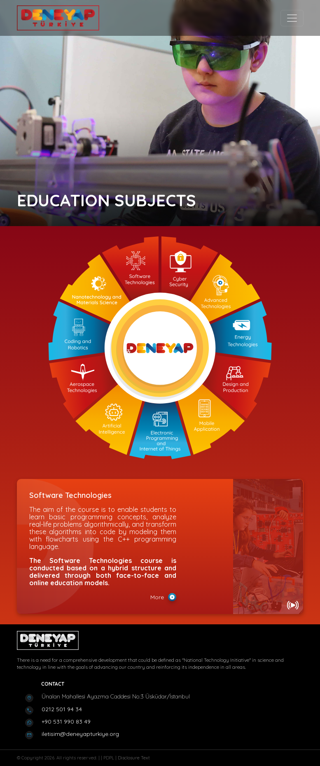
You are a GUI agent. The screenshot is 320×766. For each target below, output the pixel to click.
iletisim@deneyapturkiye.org (80, 734)
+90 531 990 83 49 (66, 721)
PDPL (109, 758)
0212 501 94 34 (62, 709)
